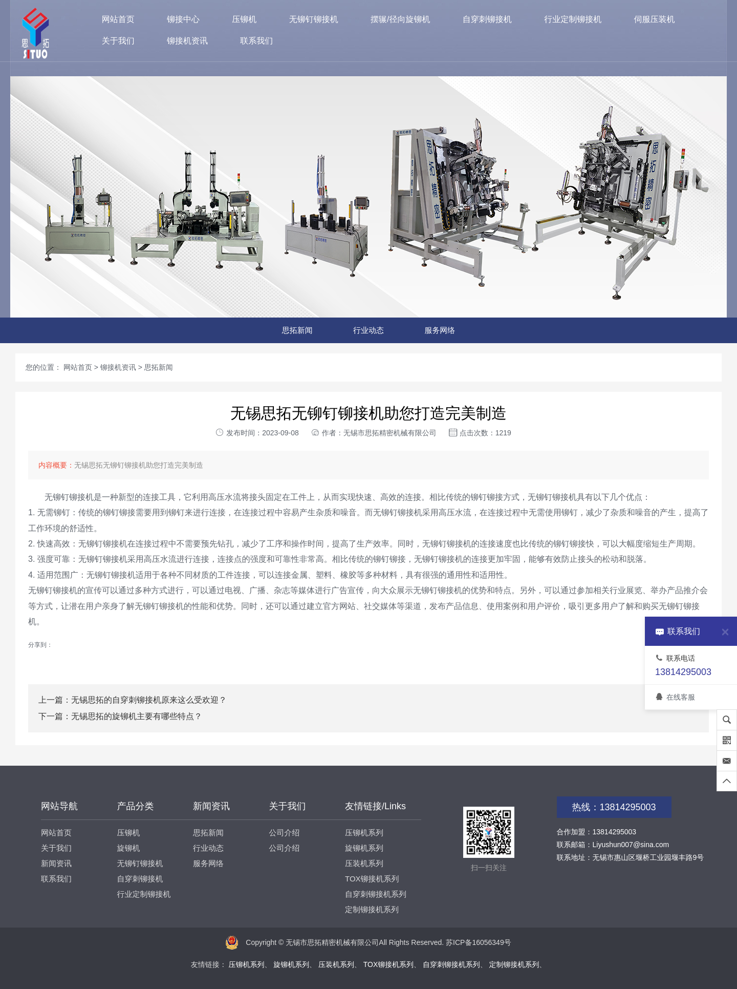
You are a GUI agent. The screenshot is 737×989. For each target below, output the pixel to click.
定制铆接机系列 (372, 909)
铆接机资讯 (187, 40)
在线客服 (675, 697)
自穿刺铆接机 (487, 19)
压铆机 (244, 19)
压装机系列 (364, 863)
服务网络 (440, 330)
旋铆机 (128, 848)
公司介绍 (284, 832)
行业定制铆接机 (572, 19)
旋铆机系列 (364, 848)
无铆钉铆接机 (313, 19)
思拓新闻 (296, 330)
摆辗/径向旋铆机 (400, 19)
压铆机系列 (364, 832)
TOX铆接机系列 (372, 878)
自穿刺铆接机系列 (375, 894)
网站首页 (118, 19)
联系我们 (256, 40)
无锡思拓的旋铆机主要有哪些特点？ (136, 716)
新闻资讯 (56, 863)
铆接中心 (183, 19)
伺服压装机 (654, 19)
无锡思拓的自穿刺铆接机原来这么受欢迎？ (149, 700)
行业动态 (368, 330)
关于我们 (118, 40)
